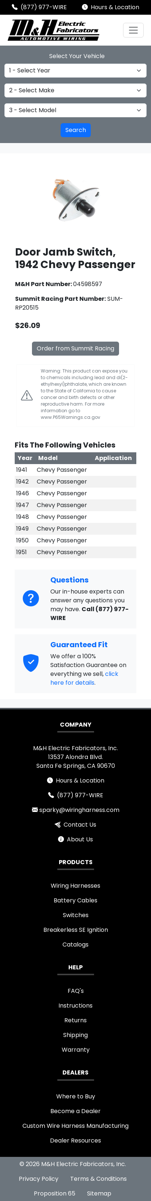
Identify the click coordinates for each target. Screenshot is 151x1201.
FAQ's (76, 991)
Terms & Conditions (98, 1179)
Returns (75, 1020)
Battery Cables (75, 900)
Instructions (75, 1005)
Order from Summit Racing (75, 348)
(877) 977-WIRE (44, 7)
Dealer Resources (75, 1140)
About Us (80, 839)
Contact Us (80, 824)
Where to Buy (75, 1096)
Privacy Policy (38, 1179)
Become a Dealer (75, 1111)
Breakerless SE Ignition (75, 930)
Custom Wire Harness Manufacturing (75, 1126)
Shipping (75, 1035)
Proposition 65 (54, 1193)
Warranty (76, 1049)
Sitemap (99, 1193)
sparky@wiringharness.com (79, 810)
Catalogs (75, 944)
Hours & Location (115, 7)
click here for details (84, 678)
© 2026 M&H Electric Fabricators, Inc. (72, 1164)
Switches (76, 915)
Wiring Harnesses (75, 885)
